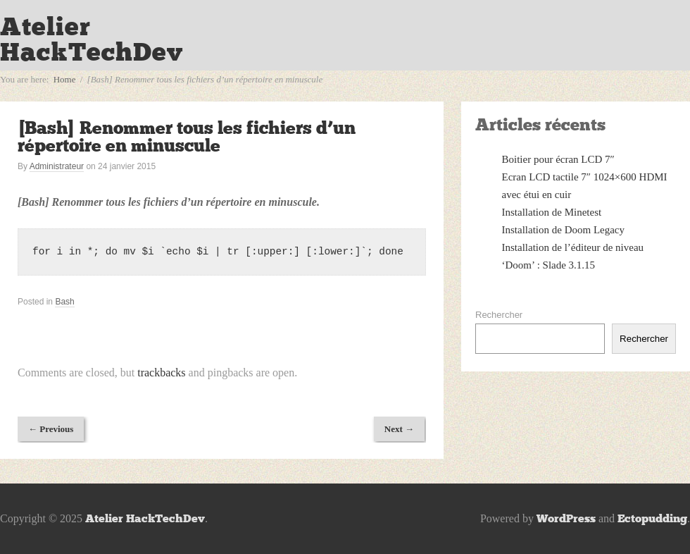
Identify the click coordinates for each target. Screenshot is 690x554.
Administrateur (57, 166)
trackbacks (161, 372)
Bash (64, 302)
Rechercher (498, 314)
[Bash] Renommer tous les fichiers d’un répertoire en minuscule (187, 136)
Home (65, 79)
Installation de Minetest (552, 212)
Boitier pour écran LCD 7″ (558, 159)
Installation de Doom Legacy (563, 229)
